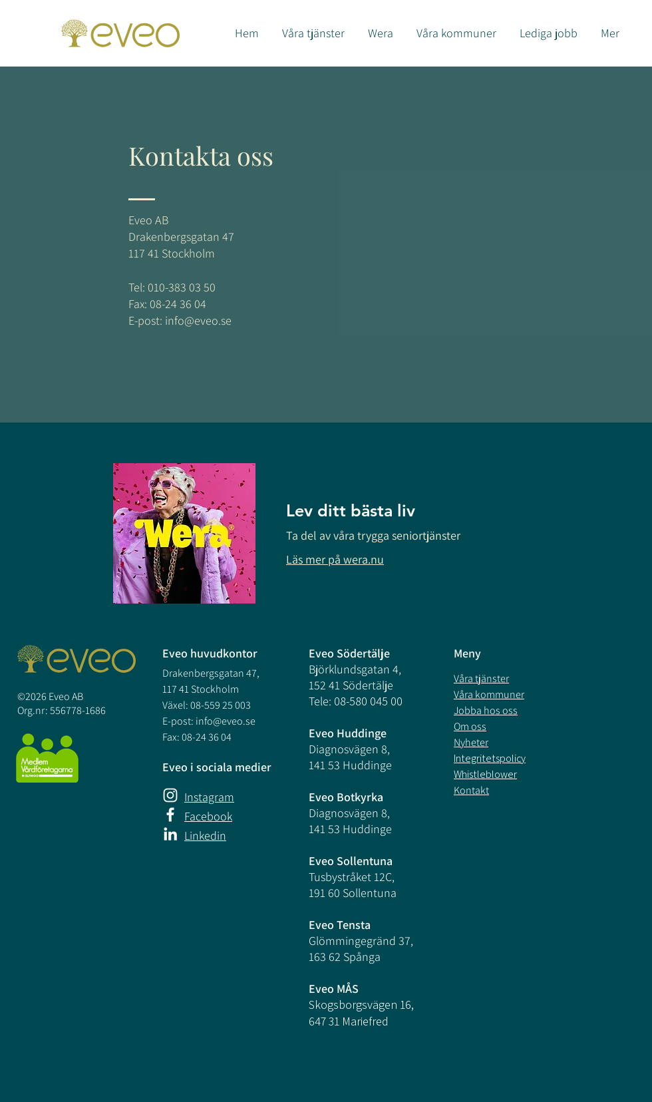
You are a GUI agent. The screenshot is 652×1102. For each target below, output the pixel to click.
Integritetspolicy (490, 758)
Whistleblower (485, 774)
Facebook (208, 816)
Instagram (209, 797)
